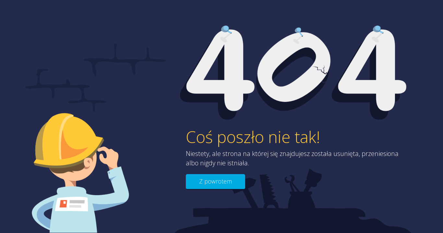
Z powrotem (215, 181)
